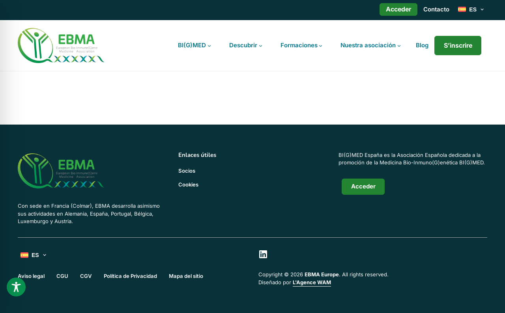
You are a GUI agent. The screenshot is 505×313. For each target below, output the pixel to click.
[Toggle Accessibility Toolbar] (16, 287)
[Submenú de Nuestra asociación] (399, 45)
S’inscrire (458, 45)
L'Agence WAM (312, 282)
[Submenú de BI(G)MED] (209, 45)
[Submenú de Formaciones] (320, 45)
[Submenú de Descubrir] (260, 45)
